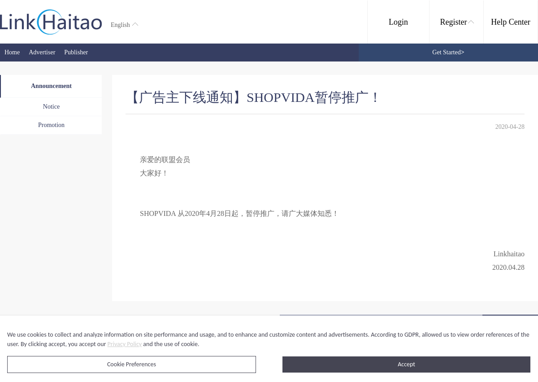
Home (12, 52)
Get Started (448, 52)
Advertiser (42, 52)
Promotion (51, 125)
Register (457, 22)
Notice (51, 106)
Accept (406, 364)
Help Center (510, 22)
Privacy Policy (125, 344)
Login (398, 22)
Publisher (76, 52)
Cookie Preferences (131, 364)
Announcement (51, 86)
